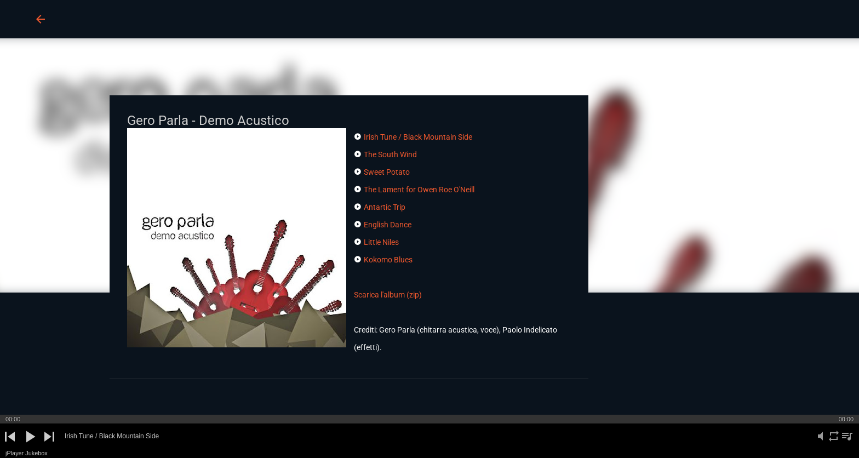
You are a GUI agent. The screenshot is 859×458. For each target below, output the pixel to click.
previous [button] (10, 445)
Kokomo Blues (388, 259)
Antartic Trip (384, 207)
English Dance (387, 224)
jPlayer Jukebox (26, 453)
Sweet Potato (387, 172)
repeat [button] (833, 442)
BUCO (81, 18)
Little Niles (381, 242)
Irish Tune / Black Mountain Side (418, 137)
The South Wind (390, 154)
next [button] (49, 445)
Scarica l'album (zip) (388, 294)
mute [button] (821, 442)
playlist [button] (846, 442)
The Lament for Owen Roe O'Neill (419, 189)
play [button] (29, 445)
